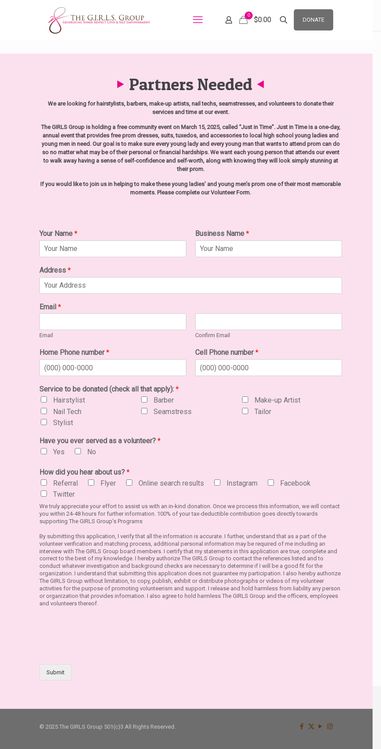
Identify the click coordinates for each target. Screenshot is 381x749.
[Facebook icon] (302, 726)
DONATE (313, 19)
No (91, 452)
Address (55, 270)
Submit (55, 672)
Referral (65, 483)
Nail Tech (67, 411)
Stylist (63, 422)
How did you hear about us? (84, 472)
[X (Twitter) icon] (311, 726)
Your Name (58, 233)
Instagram (242, 483)
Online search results (171, 483)
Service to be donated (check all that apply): (109, 389)
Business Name (222, 233)
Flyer (108, 483)
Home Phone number (74, 352)
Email (50, 307)
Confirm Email (212, 335)
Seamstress (173, 411)
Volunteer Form (230, 192)
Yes (59, 452)
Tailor (262, 411)
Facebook (295, 483)
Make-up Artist (277, 400)
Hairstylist (69, 400)
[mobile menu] (197, 19)
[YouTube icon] (320, 726)
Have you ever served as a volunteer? (100, 441)
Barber (164, 400)
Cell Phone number (226, 352)
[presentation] (106, 649)
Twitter (64, 494)
